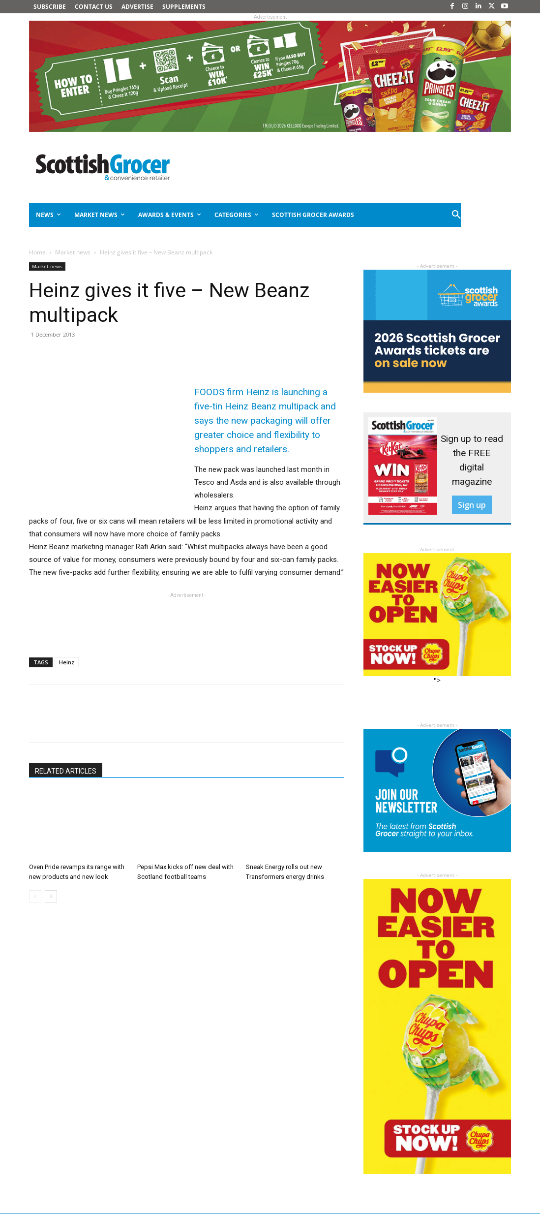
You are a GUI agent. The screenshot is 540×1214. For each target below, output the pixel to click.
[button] (457, 215)
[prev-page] (35, 896)
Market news (72, 252)
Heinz (66, 662)
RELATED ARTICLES (65, 771)
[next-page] (51, 896)
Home (37, 252)
